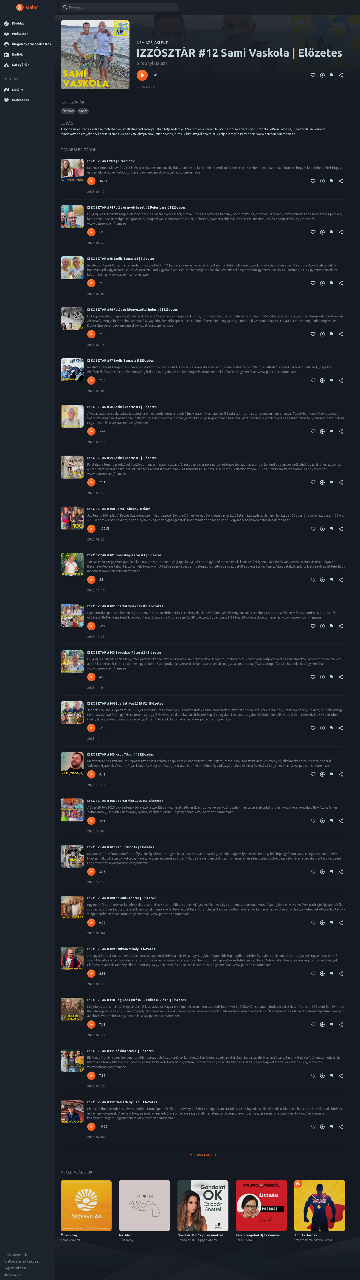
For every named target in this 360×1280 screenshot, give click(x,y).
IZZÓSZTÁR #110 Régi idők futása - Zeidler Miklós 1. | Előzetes (136, 1000)
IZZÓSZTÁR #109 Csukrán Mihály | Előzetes (121, 949)
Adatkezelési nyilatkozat (21, 1261)
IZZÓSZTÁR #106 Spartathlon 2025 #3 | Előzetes (125, 801)
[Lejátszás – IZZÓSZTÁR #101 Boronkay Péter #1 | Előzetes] (91, 580)
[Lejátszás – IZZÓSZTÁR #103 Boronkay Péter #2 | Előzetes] (91, 677)
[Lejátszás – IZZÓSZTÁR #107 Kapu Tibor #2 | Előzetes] (91, 872)
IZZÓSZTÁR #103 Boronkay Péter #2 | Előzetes (124, 652)
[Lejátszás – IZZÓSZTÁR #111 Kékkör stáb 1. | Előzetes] (91, 1076)
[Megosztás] (340, 75)
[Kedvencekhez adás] (313, 75)
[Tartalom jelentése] (331, 75)
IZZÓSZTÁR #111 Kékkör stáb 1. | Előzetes (120, 1051)
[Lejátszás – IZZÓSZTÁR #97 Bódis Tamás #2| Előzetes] (91, 380)
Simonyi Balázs (152, 63)
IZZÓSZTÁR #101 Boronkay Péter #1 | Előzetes (124, 555)
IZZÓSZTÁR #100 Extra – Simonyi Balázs (118, 509)
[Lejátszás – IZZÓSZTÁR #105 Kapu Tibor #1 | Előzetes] (91, 774)
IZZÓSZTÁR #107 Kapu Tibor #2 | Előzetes (120, 847)
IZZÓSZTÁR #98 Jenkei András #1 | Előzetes (122, 407)
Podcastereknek (15, 1255)
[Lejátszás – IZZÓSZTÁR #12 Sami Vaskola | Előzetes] (142, 75)
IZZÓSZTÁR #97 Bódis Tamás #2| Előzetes (120, 360)
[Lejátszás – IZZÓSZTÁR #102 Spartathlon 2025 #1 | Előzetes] (91, 626)
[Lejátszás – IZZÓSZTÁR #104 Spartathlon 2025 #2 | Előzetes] (91, 728)
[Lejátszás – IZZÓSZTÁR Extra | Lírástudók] (91, 181)
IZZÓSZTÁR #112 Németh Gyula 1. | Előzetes (122, 1102)
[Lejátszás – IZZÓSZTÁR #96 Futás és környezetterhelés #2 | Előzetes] (91, 334)
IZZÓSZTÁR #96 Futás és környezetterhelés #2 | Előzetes (132, 309)
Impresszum (12, 1275)
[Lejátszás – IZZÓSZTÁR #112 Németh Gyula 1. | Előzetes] (91, 1127)
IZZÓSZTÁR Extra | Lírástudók (111, 161)
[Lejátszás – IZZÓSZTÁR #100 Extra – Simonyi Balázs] (91, 529)
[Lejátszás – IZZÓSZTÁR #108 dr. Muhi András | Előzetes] (91, 923)
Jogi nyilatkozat (15, 1268)
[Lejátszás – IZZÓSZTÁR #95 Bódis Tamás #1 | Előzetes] (91, 283)
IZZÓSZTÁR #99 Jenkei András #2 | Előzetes (122, 458)
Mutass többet (203, 1155)
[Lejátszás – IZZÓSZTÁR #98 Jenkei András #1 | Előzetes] (91, 431)
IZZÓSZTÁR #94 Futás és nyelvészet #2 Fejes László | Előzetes (136, 207)
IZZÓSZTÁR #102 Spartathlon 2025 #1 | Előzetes (125, 606)
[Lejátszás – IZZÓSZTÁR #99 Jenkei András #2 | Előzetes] (91, 482)
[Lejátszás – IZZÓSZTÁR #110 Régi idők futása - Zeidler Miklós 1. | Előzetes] (91, 1024)
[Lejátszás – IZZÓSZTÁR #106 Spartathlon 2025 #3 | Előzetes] (91, 821)
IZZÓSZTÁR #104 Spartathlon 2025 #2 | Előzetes (125, 703)
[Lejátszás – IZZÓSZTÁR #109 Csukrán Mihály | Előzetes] (91, 973)
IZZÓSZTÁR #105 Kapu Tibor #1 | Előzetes (120, 754)
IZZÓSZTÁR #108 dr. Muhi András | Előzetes (121, 898)
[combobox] (118, 7)
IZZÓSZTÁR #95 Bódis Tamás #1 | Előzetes (121, 258)
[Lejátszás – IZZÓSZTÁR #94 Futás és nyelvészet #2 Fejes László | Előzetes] (91, 232)
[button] (27, 23)
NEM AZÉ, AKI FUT (152, 43)
